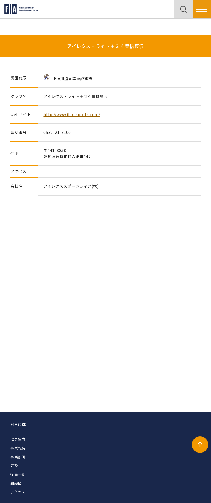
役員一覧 (18, 474)
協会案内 (18, 439)
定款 (14, 465)
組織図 (16, 483)
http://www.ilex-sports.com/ (71, 114)
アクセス (17, 491)
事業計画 (18, 456)
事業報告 (18, 448)
